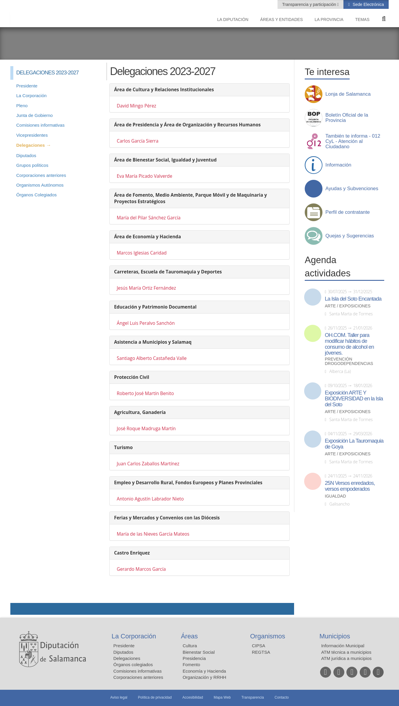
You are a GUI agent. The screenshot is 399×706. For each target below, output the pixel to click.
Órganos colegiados (133, 664)
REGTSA (261, 652)
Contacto (282, 697)
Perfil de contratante (347, 212)
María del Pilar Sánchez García (149, 218)
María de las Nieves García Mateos (153, 534)
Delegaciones (30, 145)
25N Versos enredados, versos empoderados (350, 486)
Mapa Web (222, 697)
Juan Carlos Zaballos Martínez (148, 464)
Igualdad (335, 496)
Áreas (189, 636)
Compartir (17, 609)
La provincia (329, 19)
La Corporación (31, 95)
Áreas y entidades (281, 19)
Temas (362, 19)
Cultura (190, 645)
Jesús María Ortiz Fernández (146, 288)
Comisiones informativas (40, 125)
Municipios (334, 636)
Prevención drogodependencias (349, 361)
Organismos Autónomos (40, 184)
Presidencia (194, 658)
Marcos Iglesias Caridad (142, 253)
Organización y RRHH (204, 677)
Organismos (267, 636)
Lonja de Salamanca (348, 94)
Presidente (27, 85)
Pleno (21, 105)
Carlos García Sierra (137, 141)
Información (338, 165)
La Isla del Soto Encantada (353, 299)
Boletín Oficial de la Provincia (346, 117)
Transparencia (252, 697)
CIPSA (258, 645)
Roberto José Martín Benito (145, 393)
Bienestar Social (199, 652)
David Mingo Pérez (136, 106)
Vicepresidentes (32, 135)
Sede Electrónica (367, 4)
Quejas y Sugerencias (349, 236)
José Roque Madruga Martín (146, 428)
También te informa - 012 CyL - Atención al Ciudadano (352, 141)
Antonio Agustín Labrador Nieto (150, 499)
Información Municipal (342, 645)
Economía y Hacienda (204, 671)
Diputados (26, 155)
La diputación (233, 19)
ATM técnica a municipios (346, 652)
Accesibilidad (192, 697)
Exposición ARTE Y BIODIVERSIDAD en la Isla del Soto (354, 398)
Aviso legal (118, 697)
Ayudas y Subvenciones (351, 188)
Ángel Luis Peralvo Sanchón (146, 323)
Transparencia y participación (309, 4)
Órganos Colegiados (36, 194)
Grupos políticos (32, 165)
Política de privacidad (155, 697)
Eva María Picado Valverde (144, 176)
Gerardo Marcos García (141, 569)
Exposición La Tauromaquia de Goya (354, 444)
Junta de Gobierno (34, 115)
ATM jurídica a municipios (346, 658)
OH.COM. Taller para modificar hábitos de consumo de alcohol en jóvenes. (349, 344)
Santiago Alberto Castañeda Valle (151, 358)
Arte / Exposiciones (348, 306)
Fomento (191, 664)
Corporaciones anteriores (41, 175)
